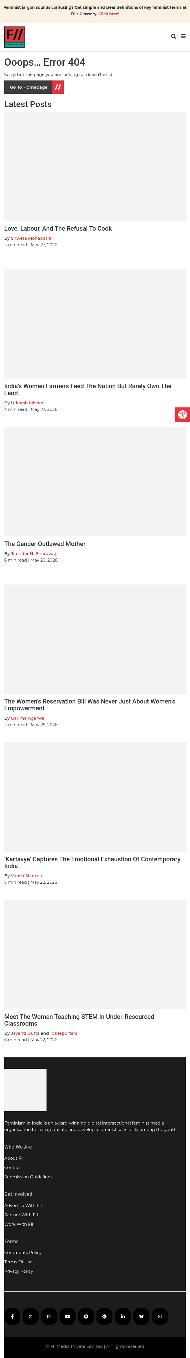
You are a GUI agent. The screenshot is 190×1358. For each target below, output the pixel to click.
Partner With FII (21, 1214)
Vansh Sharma (26, 875)
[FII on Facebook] (12, 1316)
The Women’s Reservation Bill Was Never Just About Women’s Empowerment (89, 705)
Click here (108, 14)
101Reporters (63, 1033)
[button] (182, 414)
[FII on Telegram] (104, 1316)
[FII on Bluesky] (141, 1316)
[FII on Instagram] (49, 1316)
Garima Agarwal (28, 718)
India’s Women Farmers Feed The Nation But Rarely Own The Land (87, 389)
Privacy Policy (18, 1271)
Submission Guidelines (28, 1177)
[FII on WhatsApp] (160, 1316)
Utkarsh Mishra (27, 402)
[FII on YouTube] (67, 1316)
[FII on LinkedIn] (123, 1316)
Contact (12, 1167)
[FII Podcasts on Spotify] (86, 1316)
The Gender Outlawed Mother (44, 543)
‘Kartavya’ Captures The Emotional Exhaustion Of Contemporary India (92, 863)
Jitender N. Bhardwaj (33, 553)
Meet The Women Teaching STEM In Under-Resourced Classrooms (79, 1020)
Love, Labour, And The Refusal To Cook (58, 228)
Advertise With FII (23, 1205)
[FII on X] (31, 1316)
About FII (14, 1158)
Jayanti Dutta (25, 1033)
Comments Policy (23, 1252)
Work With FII (18, 1224)
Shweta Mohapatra (31, 238)
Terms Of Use (18, 1262)
